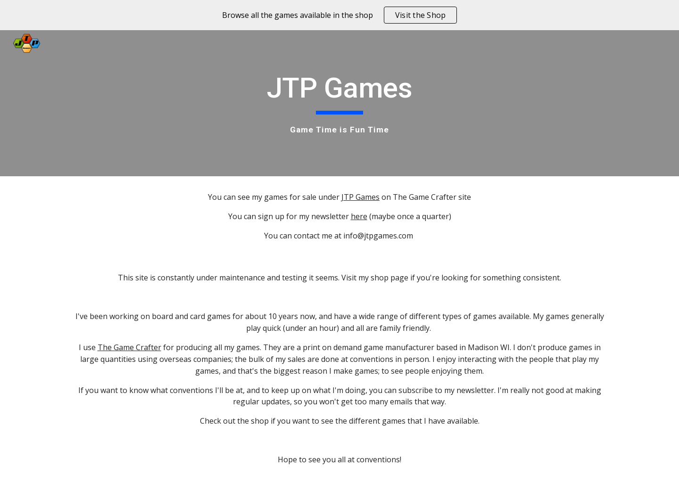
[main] (339, 103)
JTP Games (360, 197)
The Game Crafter (129, 347)
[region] (339, 15)
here (359, 216)
